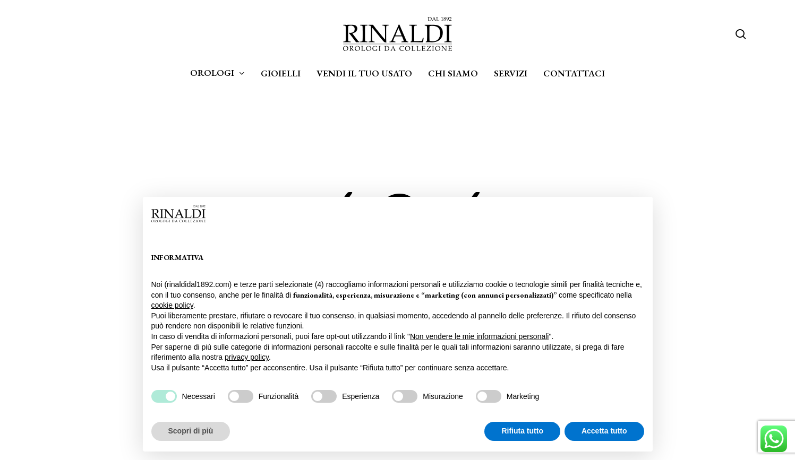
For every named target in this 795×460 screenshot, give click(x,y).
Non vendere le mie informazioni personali (479, 336)
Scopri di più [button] (190, 431)
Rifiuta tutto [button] (522, 431)
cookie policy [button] (172, 305)
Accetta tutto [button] (604, 431)
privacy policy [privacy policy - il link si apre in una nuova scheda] (247, 357)
